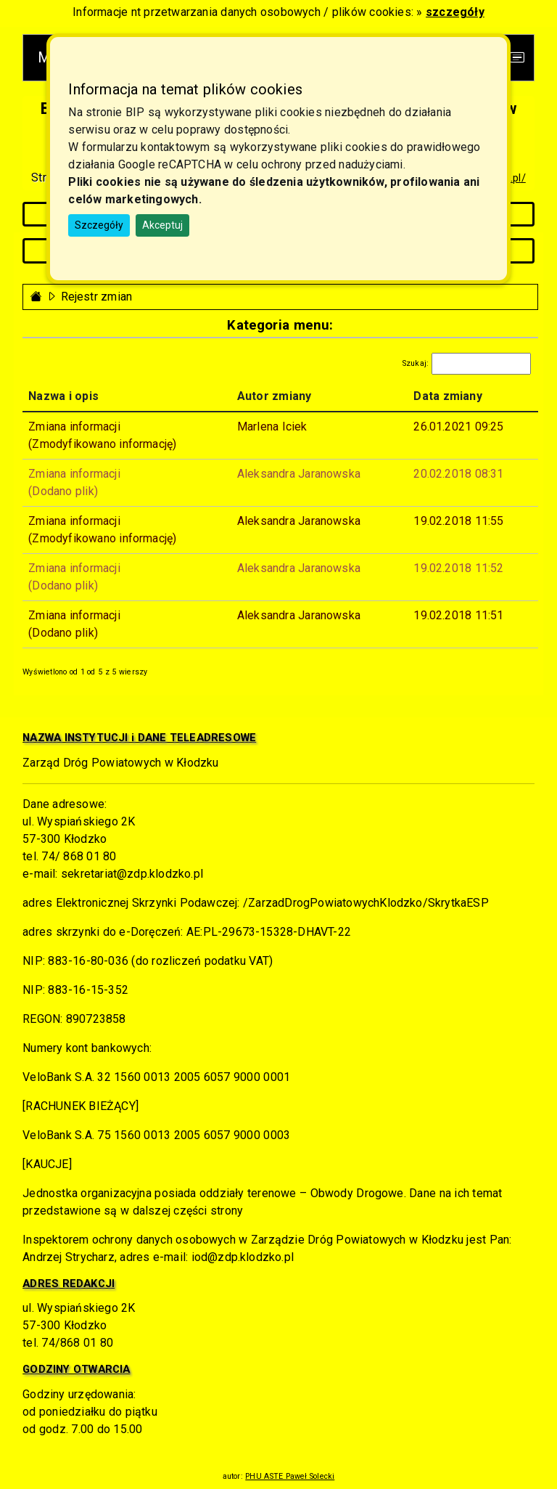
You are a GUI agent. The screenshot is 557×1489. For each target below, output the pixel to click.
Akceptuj (162, 225)
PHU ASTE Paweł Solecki (289, 1476)
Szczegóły (99, 225)
